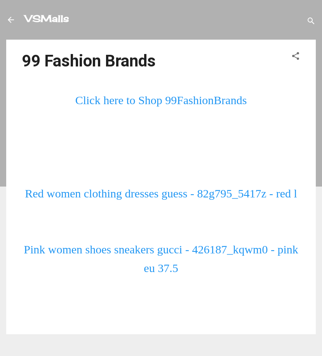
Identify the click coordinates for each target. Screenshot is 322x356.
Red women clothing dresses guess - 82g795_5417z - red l (161, 193)
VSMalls (47, 18)
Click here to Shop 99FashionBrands (161, 100)
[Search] (311, 21)
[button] (295, 56)
